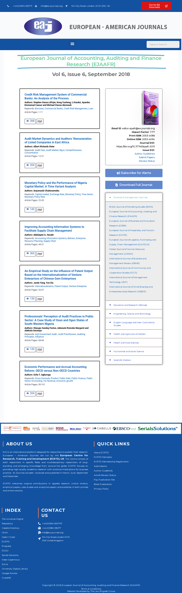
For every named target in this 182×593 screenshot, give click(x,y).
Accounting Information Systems (51, 238)
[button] (72, 44)
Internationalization (44, 286)
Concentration (31, 152)
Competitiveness (73, 150)
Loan (90, 108)
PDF (40, 121)
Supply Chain (50, 241)
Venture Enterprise (78, 286)
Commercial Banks (54, 108)
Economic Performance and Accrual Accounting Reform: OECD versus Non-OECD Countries (55, 368)
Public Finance (79, 378)
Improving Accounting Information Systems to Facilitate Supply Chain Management (54, 228)
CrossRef (6, 577)
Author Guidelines (145, 153)
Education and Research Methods (130, 305)
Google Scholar (10, 573)
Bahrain (71, 238)
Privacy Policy (101, 488)
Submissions (100, 466)
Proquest (6, 546)
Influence (39, 336)
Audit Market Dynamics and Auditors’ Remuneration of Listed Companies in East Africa (58, 140)
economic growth (64, 381)
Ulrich (5, 532)
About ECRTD (101, 452)
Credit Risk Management (75, 108)
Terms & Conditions (91, 588)
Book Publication (103, 484)
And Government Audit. (46, 334)
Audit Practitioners (67, 334)
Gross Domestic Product (46, 378)
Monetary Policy (73, 194)
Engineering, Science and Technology (132, 313)
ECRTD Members (103, 457)
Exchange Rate (57, 194)
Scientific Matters (122, 360)
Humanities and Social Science (129, 351)
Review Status (147, 161)
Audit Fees (40, 150)
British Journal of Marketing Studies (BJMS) (131, 206)
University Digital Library (15, 568)
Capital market (42, 194)
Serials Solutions (10, 555)
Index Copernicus (11, 559)
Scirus (5, 564)
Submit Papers (147, 157)
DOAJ (5, 550)
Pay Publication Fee (104, 479)
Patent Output (61, 286)
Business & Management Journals (131, 197)
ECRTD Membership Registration (111, 461)
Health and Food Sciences (126, 342)
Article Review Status (105, 475)
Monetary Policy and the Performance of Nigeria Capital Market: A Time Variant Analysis (56, 184)
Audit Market (52, 150)
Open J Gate (8, 537)
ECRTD (6, 541)
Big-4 (61, 150)
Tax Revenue (49, 381)
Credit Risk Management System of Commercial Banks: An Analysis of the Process (56, 96)
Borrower (39, 108)
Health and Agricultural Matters (130, 334)
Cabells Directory (11, 528)
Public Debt (65, 378)
